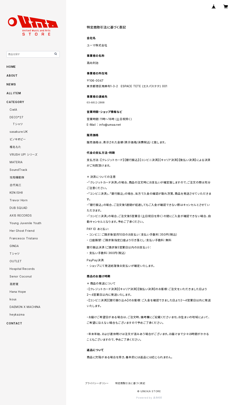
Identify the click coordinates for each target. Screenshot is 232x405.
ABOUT (12, 75)
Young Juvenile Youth (25, 223)
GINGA (14, 246)
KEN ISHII (16, 192)
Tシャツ (18, 124)
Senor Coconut (21, 276)
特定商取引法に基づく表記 (130, 383)
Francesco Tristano (24, 238)
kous (13, 299)
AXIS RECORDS (21, 215)
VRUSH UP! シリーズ (23, 154)
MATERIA (16, 162)
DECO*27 (16, 117)
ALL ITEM (13, 93)
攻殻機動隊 (17, 177)
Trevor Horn (19, 200)
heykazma (17, 314)
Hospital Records (22, 268)
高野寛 (14, 284)
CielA (13, 109)
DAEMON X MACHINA (25, 307)
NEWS (11, 84)
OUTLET (16, 261)
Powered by (149, 397)
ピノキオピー (18, 139)
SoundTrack (18, 169)
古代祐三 (15, 185)
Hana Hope (18, 291)
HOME (11, 66)
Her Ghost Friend (22, 230)
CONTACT (14, 323)
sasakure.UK (19, 131)
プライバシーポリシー (97, 383)
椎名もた (15, 147)
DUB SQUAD (18, 208)
